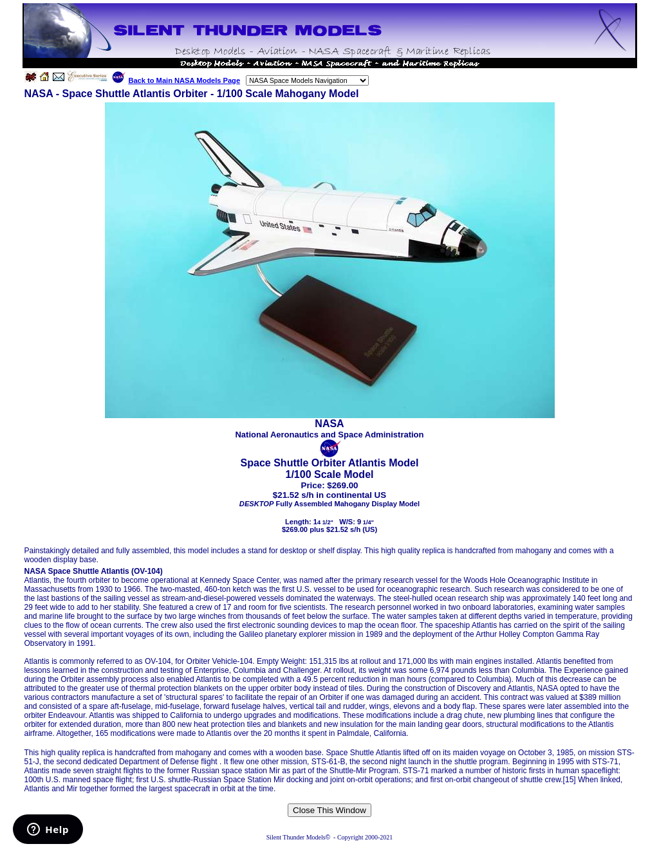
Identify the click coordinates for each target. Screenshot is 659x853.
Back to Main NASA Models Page (184, 80)
